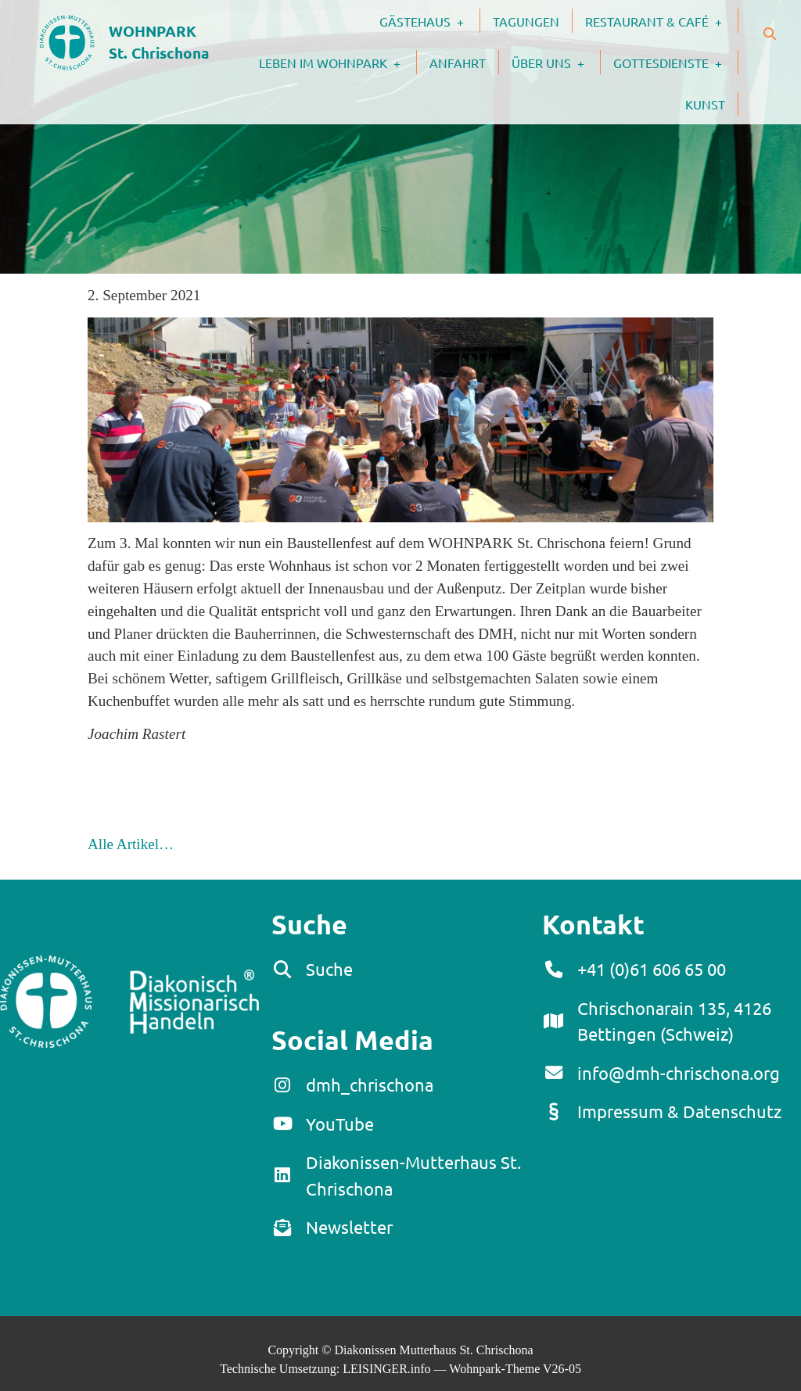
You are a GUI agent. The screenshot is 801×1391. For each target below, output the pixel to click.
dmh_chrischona (369, 1084)
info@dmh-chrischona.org (678, 1073)
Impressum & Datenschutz (679, 1111)
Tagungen (526, 21)
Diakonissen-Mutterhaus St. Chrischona (413, 1175)
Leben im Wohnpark (337, 61)
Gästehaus (429, 20)
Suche (329, 969)
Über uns (556, 61)
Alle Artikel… (131, 844)
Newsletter (349, 1227)
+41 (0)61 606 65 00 (651, 969)
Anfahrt (457, 62)
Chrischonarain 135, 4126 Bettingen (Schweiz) (674, 1021)
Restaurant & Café (661, 20)
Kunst (705, 104)
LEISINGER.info (386, 1368)
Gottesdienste (675, 61)
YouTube (340, 1123)
